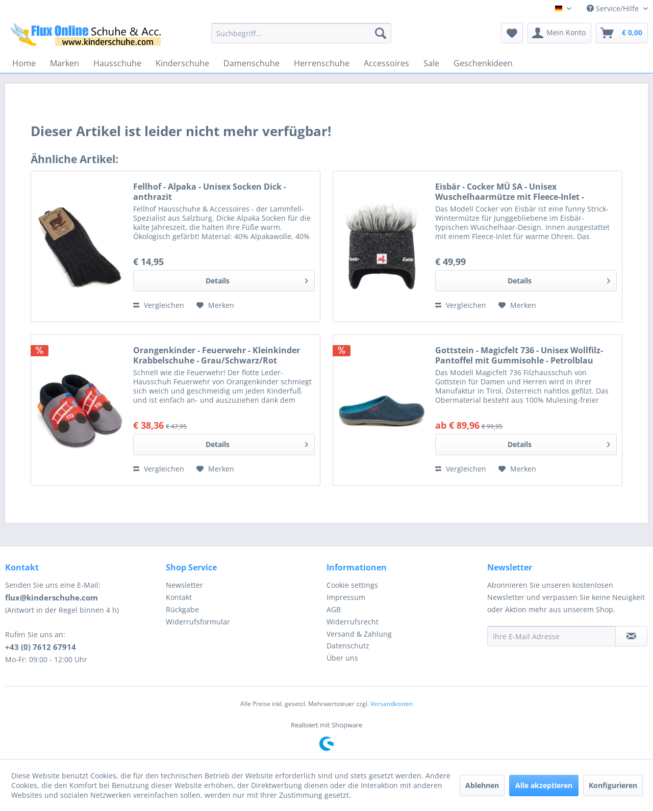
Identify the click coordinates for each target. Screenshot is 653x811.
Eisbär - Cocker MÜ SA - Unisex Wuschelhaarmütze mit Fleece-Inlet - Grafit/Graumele (509, 191)
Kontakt (179, 597)
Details (257, 279)
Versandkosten (391, 703)
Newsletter (184, 585)
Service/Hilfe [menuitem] (614, 8)
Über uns (342, 658)
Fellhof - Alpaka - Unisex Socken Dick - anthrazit (209, 191)
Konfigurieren (613, 785)
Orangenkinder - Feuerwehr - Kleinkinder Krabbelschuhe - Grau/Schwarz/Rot (216, 355)
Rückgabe (182, 609)
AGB (333, 609)
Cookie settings (352, 585)
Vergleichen (158, 305)
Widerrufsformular (198, 621)
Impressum (345, 597)
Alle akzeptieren (543, 785)
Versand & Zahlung (359, 634)
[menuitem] (301, 33)
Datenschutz (347, 645)
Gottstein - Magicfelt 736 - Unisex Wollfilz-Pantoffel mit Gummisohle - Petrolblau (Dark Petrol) (519, 355)
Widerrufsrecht (352, 621)
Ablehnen (482, 785)
